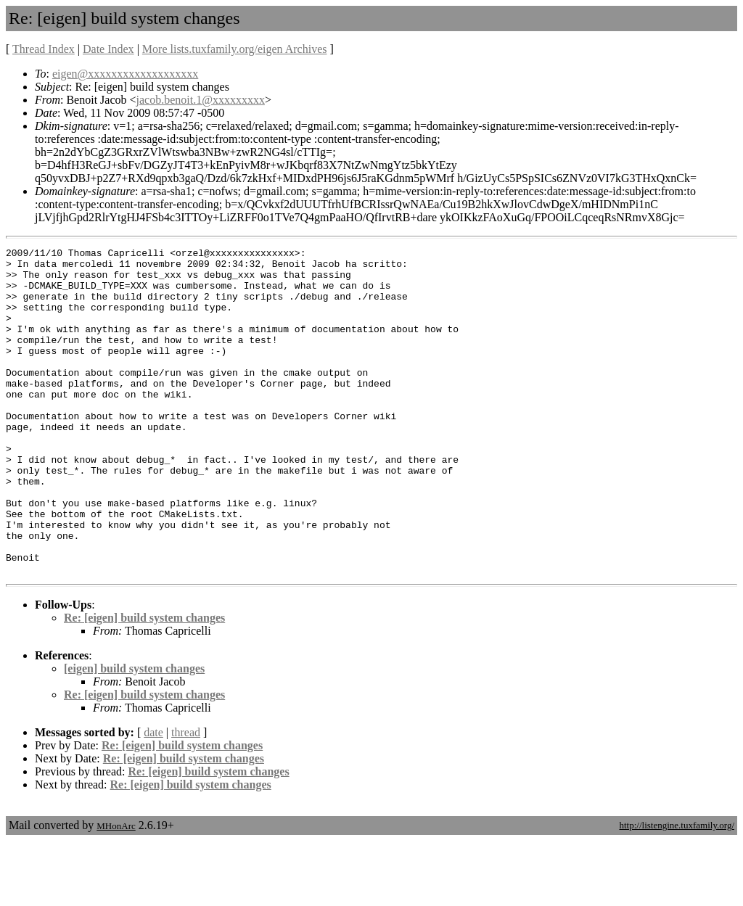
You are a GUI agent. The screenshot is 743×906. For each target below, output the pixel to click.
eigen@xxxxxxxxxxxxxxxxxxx (125, 73)
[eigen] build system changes (134, 734)
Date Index (108, 49)
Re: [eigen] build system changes (144, 683)
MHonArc (116, 891)
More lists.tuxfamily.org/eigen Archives (234, 49)
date (153, 797)
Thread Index (43, 49)
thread (185, 797)
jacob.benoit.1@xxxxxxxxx (200, 100)
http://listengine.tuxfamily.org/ (676, 890)
